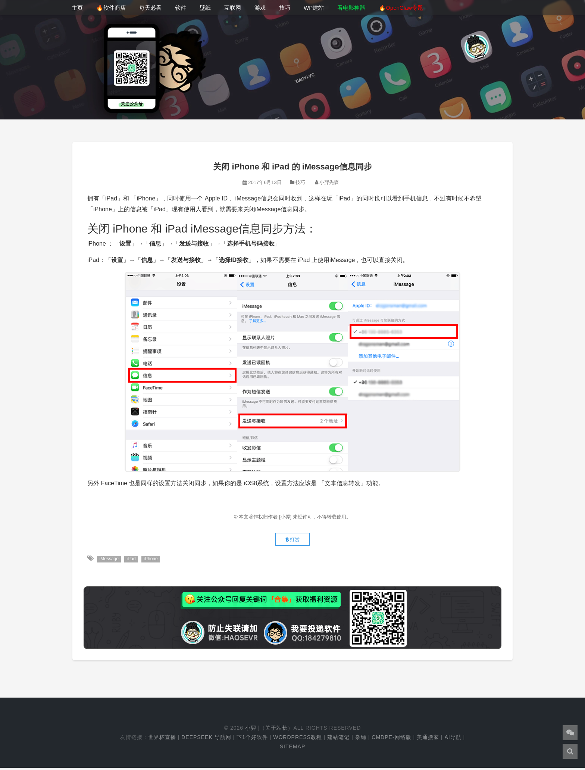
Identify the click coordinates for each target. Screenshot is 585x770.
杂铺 (360, 739)
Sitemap (292, 748)
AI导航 (452, 739)
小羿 (250, 730)
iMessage (109, 561)
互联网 (232, 7)
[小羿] (286, 517)
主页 (77, 7)
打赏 (292, 541)
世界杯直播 (162, 739)
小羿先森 (329, 182)
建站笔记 (338, 739)
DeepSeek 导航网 (206, 739)
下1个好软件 (252, 739)
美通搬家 (428, 739)
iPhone (152, 561)
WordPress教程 (297, 739)
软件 (180, 7)
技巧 (284, 7)
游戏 (260, 7)
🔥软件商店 (111, 7)
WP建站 (314, 7)
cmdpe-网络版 (391, 739)
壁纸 (205, 7)
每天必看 (150, 7)
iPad (132, 561)
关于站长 (276, 730)
